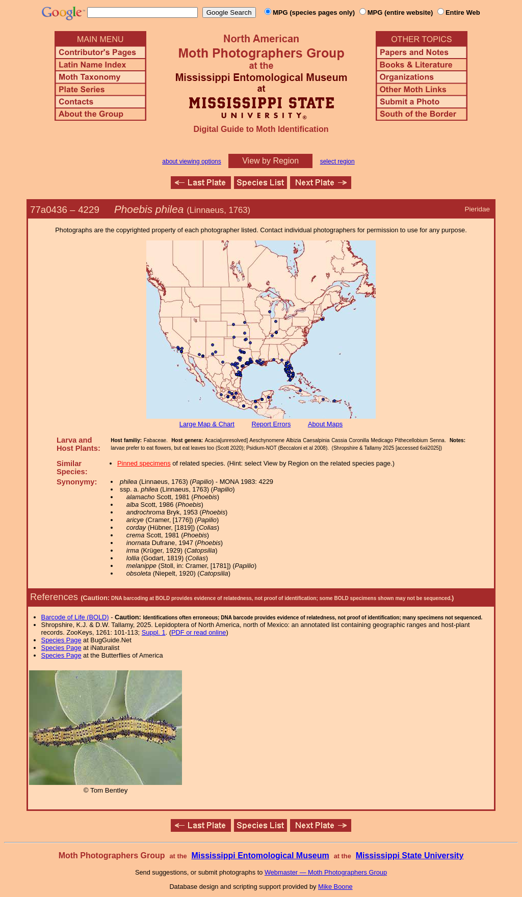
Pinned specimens (144, 463)
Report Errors (271, 424)
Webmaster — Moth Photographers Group (326, 872)
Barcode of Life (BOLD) (75, 617)
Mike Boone (335, 886)
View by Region (270, 160)
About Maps (325, 424)
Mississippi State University (410, 855)
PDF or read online (198, 632)
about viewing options (191, 161)
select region (337, 161)
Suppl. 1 (154, 632)
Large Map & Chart (206, 424)
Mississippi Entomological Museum (260, 855)
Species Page (61, 640)
